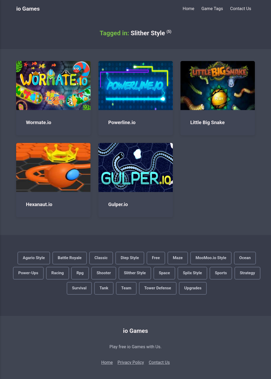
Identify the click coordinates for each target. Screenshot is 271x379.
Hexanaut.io (39, 204)
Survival (79, 288)
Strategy (247, 273)
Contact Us (240, 8)
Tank (104, 288)
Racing (57, 273)
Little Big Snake (207, 122)
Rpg (80, 273)
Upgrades (192, 288)
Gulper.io (118, 204)
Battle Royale (70, 257)
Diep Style (130, 257)
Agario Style (34, 257)
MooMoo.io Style (211, 257)
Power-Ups (28, 273)
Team (126, 288)
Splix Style (192, 273)
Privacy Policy (131, 362)
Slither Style (135, 273)
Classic (101, 257)
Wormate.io (38, 122)
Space (164, 273)
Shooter (104, 273)
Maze (178, 257)
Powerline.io (122, 122)
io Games (28, 8)
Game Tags (212, 8)
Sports (221, 273)
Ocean (245, 257)
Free (156, 257)
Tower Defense (157, 288)
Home (188, 8)
